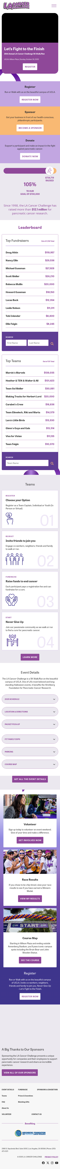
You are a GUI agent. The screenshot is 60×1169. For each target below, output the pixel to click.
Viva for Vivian (14, 436)
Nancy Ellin (12, 260)
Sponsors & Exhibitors (47, 1089)
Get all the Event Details (30, 779)
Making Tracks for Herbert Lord (23, 396)
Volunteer (6, 1114)
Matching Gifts (23, 1102)
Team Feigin (12, 444)
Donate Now (30, 156)
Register (30, 66)
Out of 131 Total (48, 361)
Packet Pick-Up (30, 724)
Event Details (8, 1089)
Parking (30, 751)
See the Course (30, 960)
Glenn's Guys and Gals (18, 428)
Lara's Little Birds (15, 420)
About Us (5, 1108)
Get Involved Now (30, 840)
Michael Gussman (15, 268)
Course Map (30, 764)
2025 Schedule (30, 699)
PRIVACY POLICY (51, 1157)
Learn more (30, 657)
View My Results (30, 898)
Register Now (30, 99)
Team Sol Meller (14, 388)
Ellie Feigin (11, 323)
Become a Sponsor (30, 127)
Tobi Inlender (13, 316)
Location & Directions (30, 711)
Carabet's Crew (14, 404)
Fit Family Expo (30, 739)
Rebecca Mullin (14, 284)
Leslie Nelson (13, 308)
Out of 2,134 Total (47, 241)
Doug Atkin (12, 252)
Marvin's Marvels (15, 372)
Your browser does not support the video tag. (30, 28)
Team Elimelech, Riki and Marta (23, 412)
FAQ (3, 1102)
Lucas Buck (12, 300)
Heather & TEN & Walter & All (22, 380)
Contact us (37, 1114)
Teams (4, 1096)
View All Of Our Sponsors (20, 1072)
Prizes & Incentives (25, 1096)
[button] (53, 5)
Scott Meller (12, 276)
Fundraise (23, 1089)
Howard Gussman (16, 292)
